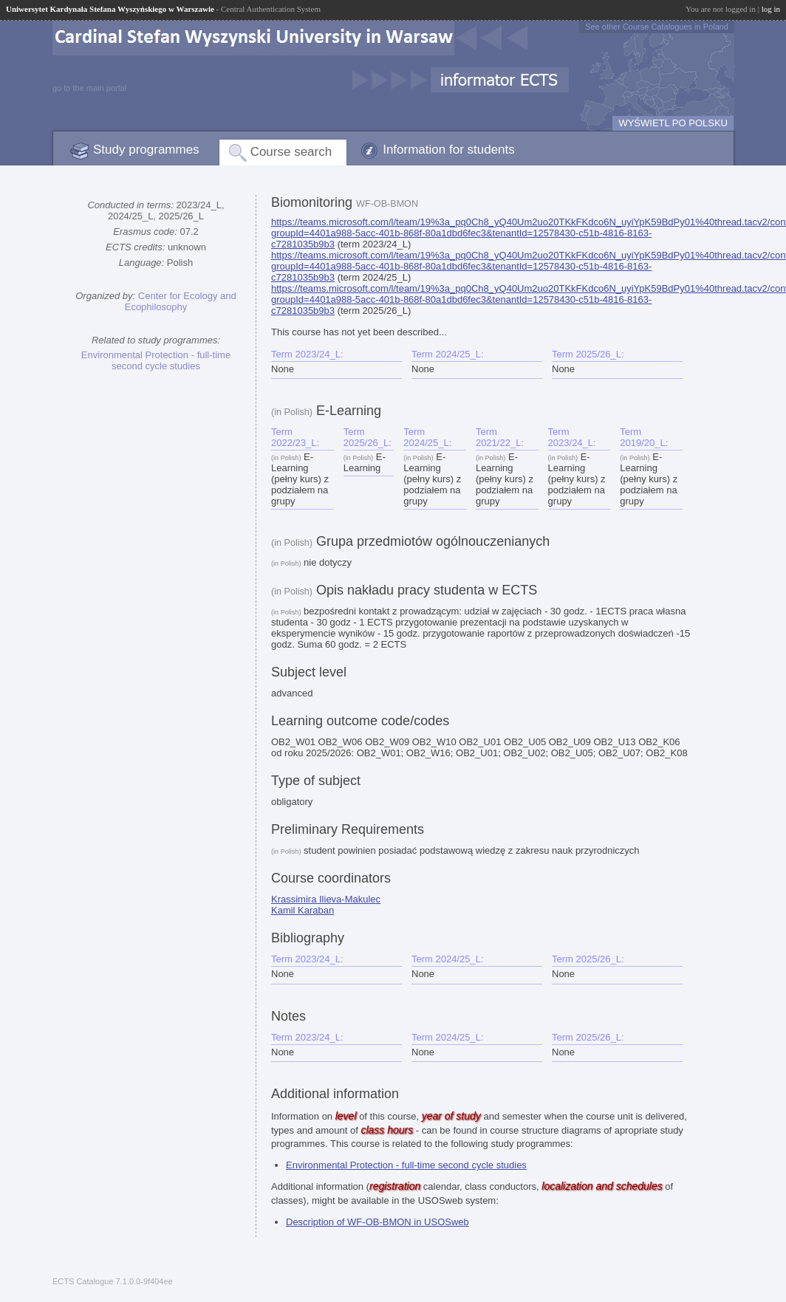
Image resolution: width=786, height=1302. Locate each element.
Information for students (449, 150)
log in (771, 8)
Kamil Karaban (302, 910)
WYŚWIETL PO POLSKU (673, 123)
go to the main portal (89, 87)
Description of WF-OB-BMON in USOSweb (377, 1221)
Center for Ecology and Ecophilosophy (180, 301)
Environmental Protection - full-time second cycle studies (155, 360)
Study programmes (146, 150)
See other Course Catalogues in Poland (656, 26)
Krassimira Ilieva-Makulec (325, 899)
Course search (291, 152)
